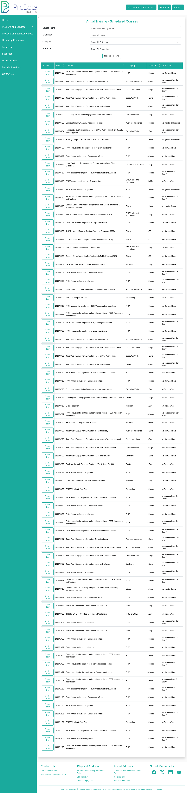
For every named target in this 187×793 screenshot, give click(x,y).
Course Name (49, 28)
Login (177, 7)
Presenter (47, 48)
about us (154, 789)
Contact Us (8, 74)
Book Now (47, 73)
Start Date (47, 35)
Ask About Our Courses (141, 7)
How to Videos (9, 60)
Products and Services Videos (17, 33)
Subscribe (7, 54)
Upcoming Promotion (13, 40)
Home (5, 20)
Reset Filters (111, 56)
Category (47, 41)
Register (164, 7)
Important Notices (11, 67)
